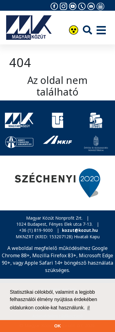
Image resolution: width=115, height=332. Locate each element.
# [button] (88, 307)
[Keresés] (87, 30)
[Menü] (101, 30)
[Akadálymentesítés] (73, 30)
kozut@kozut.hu (80, 230)
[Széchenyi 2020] (57, 183)
